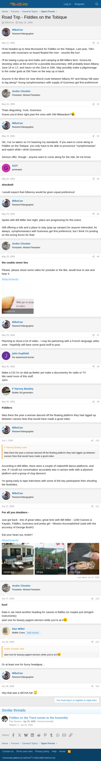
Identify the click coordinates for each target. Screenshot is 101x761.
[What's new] (89, 4)
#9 (98, 401)
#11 (97, 506)
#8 (98, 366)
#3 (98, 136)
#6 (98, 256)
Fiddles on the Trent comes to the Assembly (38, 717)
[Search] (96, 4)
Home (62, 751)
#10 (97, 440)
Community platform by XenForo (28, 758)
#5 (98, 214)
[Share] (93, 43)
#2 (98, 104)
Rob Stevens (15, 721)
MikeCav (9, 22)
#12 (97, 598)
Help (54, 751)
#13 (97, 642)
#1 (98, 43)
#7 (98, 335)
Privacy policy (42, 751)
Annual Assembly (45, 721)
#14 (97, 686)
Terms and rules (24, 751)
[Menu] (5, 4)
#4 (98, 179)
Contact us (8, 751)
